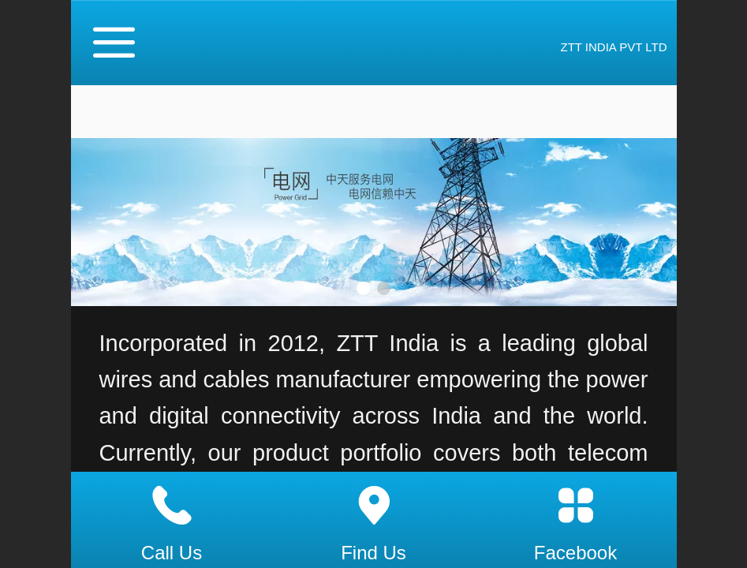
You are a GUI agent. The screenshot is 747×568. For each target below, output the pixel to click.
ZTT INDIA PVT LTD (613, 47)
